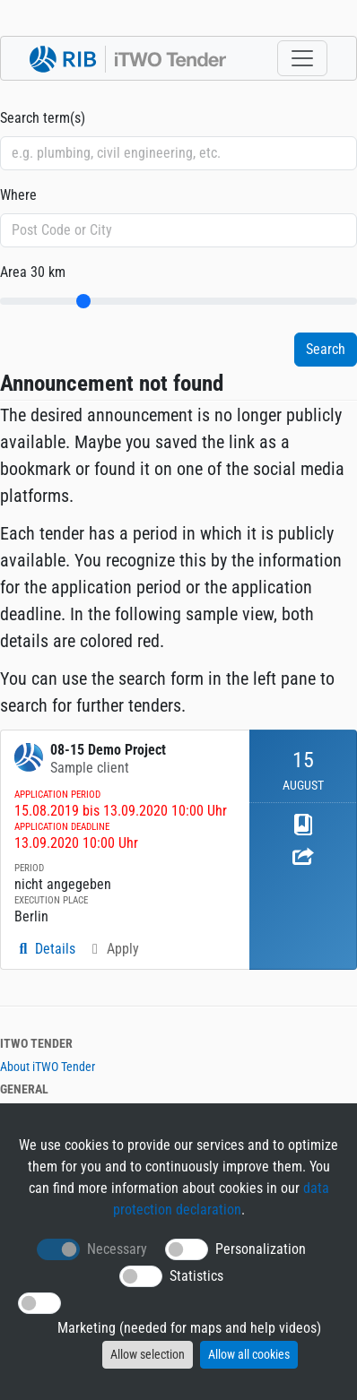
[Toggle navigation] (302, 58)
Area (32, 272)
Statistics (196, 1275)
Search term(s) (42, 117)
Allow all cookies (249, 1354)
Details (44, 948)
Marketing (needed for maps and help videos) (189, 1327)
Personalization (260, 1248)
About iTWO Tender (47, 1066)
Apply (112, 948)
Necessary (117, 1248)
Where (18, 194)
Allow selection (147, 1354)
